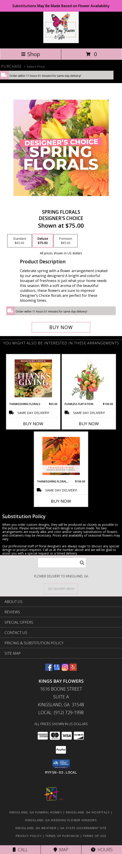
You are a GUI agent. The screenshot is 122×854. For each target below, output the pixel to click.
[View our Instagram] (65, 669)
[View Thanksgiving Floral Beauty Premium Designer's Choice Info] (61, 456)
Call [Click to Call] (20, 850)
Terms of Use (94, 836)
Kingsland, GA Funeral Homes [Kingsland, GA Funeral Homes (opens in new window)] (35, 812)
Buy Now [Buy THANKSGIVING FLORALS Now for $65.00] (33, 424)
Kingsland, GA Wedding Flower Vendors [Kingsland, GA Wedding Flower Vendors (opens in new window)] (61, 820)
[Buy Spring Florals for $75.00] (61, 327)
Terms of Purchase (62, 836)
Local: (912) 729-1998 (61, 712)
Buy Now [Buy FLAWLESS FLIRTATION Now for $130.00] (89, 424)
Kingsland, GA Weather (35, 828)
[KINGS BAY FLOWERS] (61, 42)
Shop (30, 54)
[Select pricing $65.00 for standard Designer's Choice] (19, 240)
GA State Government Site (83, 828)
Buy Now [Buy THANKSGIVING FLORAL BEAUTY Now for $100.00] (61, 501)
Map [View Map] (61, 850)
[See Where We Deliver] (61, 588)
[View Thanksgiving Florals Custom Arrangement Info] (33, 378)
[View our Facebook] (48, 669)
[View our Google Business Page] (57, 669)
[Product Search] (62, 563)
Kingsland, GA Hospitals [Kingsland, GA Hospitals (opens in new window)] (88, 812)
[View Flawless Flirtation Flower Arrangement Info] (89, 378)
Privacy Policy (28, 836)
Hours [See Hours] (102, 850)
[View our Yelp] (73, 669)
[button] (61, 763)
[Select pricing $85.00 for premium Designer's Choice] (65, 240)
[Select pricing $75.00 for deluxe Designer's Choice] (43, 240)
